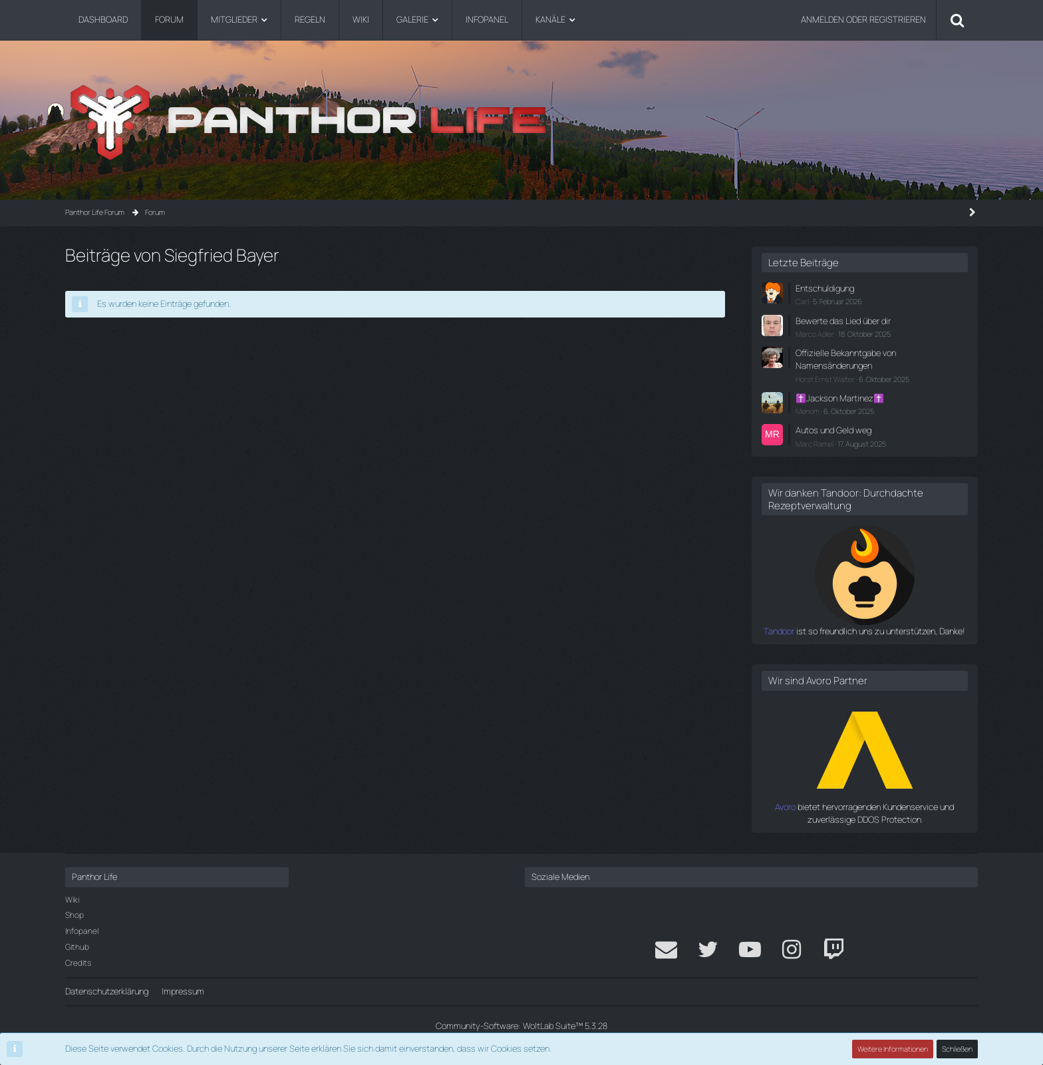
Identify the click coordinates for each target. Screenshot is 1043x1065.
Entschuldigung (825, 288)
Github (77, 947)
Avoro (785, 807)
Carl (802, 301)
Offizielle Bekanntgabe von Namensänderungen (846, 359)
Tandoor (779, 631)
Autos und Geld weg (833, 430)
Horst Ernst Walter (825, 379)
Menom (808, 411)
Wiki (72, 899)
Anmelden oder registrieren (863, 19)
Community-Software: (521, 1026)
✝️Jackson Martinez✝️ (840, 398)
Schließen (957, 1049)
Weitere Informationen (892, 1049)
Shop (74, 915)
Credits (78, 962)
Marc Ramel (814, 444)
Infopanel (81, 931)
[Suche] (957, 20)
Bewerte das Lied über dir (843, 321)
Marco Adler (815, 334)
